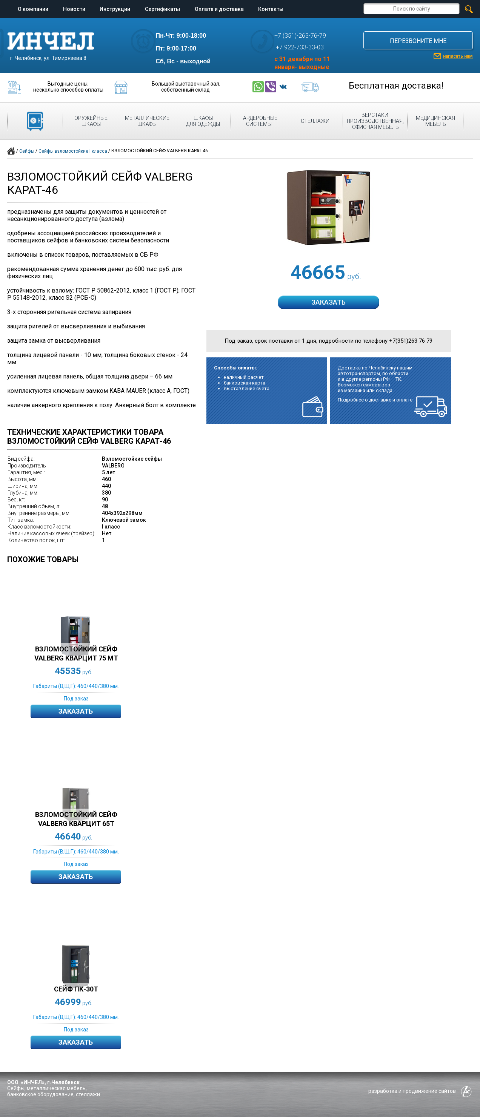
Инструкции (115, 9)
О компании (33, 9)
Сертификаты (162, 9)
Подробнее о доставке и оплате (375, 400)
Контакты (270, 9)
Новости (74, 9)
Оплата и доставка (219, 9)
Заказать (75, 711)
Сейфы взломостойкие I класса (72, 151)
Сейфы (26, 151)
